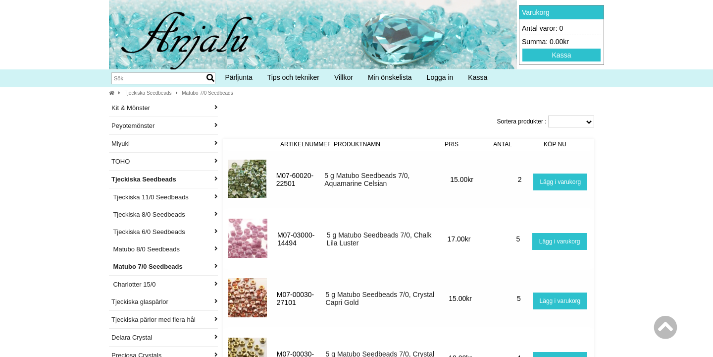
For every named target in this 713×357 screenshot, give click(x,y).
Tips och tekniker (293, 77)
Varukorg (536, 12)
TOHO (164, 161)
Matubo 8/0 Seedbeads (164, 249)
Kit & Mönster (164, 108)
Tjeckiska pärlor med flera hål (164, 319)
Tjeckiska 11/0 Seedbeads (164, 197)
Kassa (561, 55)
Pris (451, 144)
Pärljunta (238, 77)
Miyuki (164, 143)
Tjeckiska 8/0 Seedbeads (164, 214)
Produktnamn (357, 144)
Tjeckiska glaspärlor (164, 301)
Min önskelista (390, 77)
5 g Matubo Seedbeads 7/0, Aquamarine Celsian (366, 179)
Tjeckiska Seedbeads (148, 93)
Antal (502, 144)
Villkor (343, 77)
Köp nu (555, 144)
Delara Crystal (164, 337)
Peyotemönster (164, 125)
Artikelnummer (306, 144)
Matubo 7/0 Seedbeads (207, 93)
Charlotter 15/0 (164, 284)
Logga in (440, 77)
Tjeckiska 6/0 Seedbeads (164, 232)
